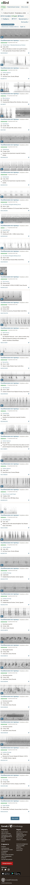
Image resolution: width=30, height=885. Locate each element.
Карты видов (4, 832)
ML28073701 (4, 553)
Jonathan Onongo (7, 573)
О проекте (5, 844)
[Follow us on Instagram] (9, 870)
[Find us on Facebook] (2, 870)
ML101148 (3, 130)
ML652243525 (4, 811)
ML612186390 (4, 210)
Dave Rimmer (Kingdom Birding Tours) (12, 204)
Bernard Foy (5, 362)
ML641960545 (4, 262)
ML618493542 (4, 421)
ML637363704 (4, 313)
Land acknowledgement (22, 844)
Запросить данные (21, 839)
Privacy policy (19, 848)
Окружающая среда (13, 7)
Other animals (24, 7)
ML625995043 (4, 393)
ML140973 (3, 104)
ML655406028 (4, 732)
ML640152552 (4, 287)
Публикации (19, 838)
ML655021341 (4, 760)
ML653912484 (4, 786)
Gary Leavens (6, 281)
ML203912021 (4, 236)
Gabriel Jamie (6, 149)
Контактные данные (6, 859)
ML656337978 (4, 579)
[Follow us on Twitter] (5, 870)
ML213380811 (4, 449)
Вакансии (3, 853)
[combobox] (15, 13)
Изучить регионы (6, 833)
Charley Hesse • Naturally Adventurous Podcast (14, 45)
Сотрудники (4, 851)
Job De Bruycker (6, 519)
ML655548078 (4, 630)
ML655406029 (4, 707)
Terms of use (19, 850)
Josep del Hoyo (6, 230)
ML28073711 (4, 78)
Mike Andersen (6, 98)
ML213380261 (4, 474)
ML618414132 (4, 185)
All (2, 9)
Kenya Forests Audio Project (9, 494)
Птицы (3, 7)
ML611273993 (4, 527)
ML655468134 (4, 655)
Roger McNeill (6, 805)
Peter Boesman (6, 387)
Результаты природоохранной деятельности (21, 835)
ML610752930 (4, 368)
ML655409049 (4, 681)
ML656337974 (4, 604)
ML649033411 (4, 500)
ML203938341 (4, 53)
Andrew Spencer (7, 72)
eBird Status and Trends (22, 832)
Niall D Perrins (6, 332)
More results (15, 818)
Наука (18, 829)
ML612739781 (4, 342)
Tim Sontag (5, 779)
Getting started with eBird (7, 854)
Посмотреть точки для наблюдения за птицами (6, 837)
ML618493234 (4, 157)
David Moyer (6, 123)
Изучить (4, 829)
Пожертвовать (7, 863)
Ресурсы (3, 846)
